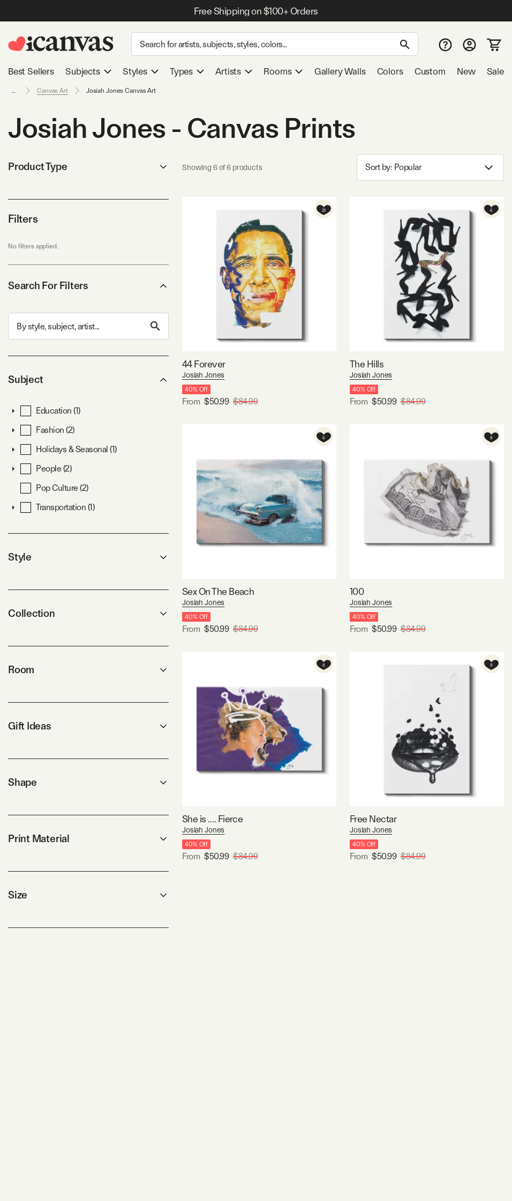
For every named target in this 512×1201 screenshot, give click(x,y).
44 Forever (203, 364)
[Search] (274, 44)
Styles (141, 71)
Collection (88, 613)
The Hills (366, 364)
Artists (233, 71)
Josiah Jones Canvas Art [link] (121, 90)
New (466, 71)
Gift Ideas (88, 726)
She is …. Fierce (212, 818)
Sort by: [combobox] (430, 167)
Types (187, 71)
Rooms (283, 71)
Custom (430, 71)
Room (88, 670)
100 (357, 591)
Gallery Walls (340, 71)
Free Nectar (373, 818)
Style (88, 557)
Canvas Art (52, 90)
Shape (88, 782)
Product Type (88, 166)
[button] (13, 411)
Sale (495, 71)
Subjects (88, 71)
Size (88, 895)
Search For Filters (88, 285)
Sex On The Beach (218, 591)
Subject (88, 379)
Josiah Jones (203, 375)
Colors (390, 71)
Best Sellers (31, 71)
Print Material (88, 838)
